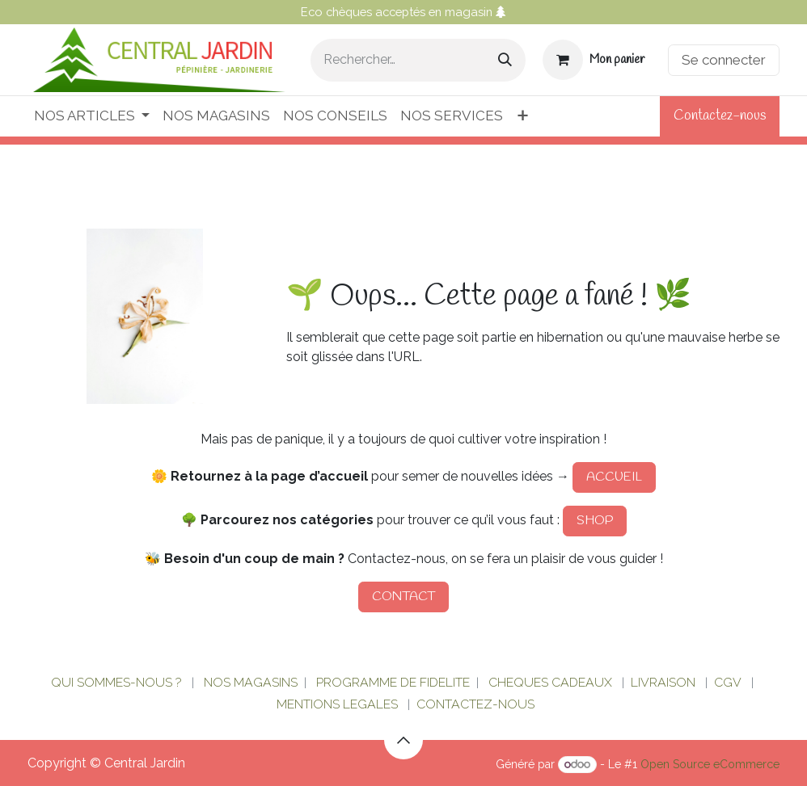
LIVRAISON (663, 682)
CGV (728, 682)
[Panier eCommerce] (593, 60)
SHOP (595, 520)
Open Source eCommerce (710, 764)
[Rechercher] (505, 60)
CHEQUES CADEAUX (551, 682)
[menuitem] (91, 116)
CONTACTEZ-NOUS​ (475, 704)
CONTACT (403, 596)
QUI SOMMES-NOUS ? (116, 682)
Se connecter (724, 60)
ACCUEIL (614, 477)
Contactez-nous (720, 116)
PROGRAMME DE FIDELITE (393, 682)
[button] (403, 740)
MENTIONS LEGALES (337, 704)
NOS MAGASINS (251, 682)
